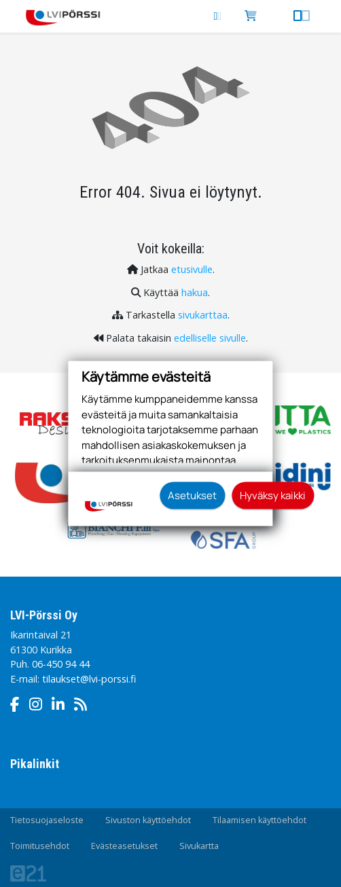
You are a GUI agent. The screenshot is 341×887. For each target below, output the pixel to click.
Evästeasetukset (124, 846)
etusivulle (192, 269)
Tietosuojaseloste (47, 820)
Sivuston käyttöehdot (148, 820)
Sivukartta (199, 846)
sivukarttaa (203, 314)
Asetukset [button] (192, 495)
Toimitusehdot (39, 846)
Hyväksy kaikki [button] (273, 495)
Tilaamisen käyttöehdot (259, 820)
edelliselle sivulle (210, 337)
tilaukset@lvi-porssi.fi (89, 678)
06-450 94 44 (61, 663)
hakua (194, 292)
